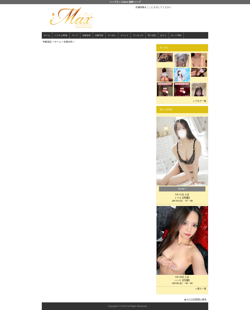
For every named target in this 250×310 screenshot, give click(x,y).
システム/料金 (60, 35)
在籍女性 (86, 35)
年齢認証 (47, 41)
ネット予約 (176, 35)
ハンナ (178, 280)
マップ (75, 35)
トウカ (178, 198)
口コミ (163, 35)
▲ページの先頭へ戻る (195, 299)
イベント (124, 35)
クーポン (112, 35)
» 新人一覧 (200, 288)
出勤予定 (99, 35)
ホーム (47, 35)
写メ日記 (152, 35)
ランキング (138, 35)
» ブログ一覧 (199, 101)
